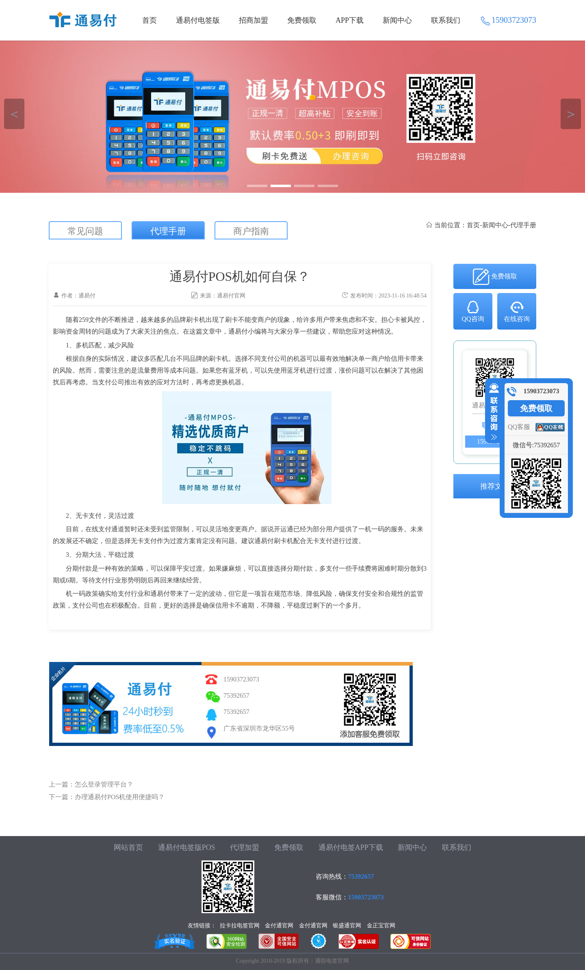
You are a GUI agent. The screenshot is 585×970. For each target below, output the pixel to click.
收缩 (492, 412)
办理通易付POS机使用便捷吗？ (120, 796)
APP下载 (350, 20)
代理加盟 (244, 847)
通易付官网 (231, 296)
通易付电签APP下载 (350, 847)
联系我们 (445, 20)
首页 (149, 20)
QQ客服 (519, 426)
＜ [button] (14, 114)
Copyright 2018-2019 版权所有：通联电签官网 (292, 961)
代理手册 (168, 231)
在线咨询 (517, 311)
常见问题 (85, 231)
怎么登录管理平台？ (104, 784)
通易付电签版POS (186, 847)
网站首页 (128, 847)
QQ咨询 (473, 311)
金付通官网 (279, 926)
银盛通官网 (347, 926)
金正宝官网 (381, 926)
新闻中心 (397, 20)
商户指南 (251, 231)
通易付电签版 (198, 20)
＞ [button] (571, 114)
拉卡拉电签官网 (240, 926)
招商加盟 (253, 20)
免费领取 (301, 20)
